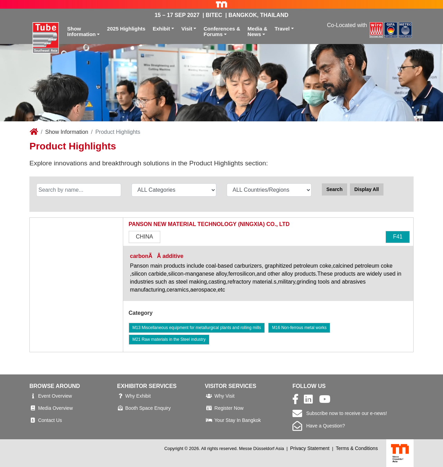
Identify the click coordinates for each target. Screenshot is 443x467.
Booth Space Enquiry (148, 408)
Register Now (229, 408)
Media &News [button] (257, 31)
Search (334, 189)
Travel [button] (282, 29)
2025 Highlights (126, 29)
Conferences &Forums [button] (222, 31)
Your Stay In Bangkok (238, 420)
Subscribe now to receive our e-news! (339, 413)
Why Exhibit (138, 396)
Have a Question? (318, 426)
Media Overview (55, 408)
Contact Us (50, 420)
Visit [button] (186, 29)
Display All (366, 189)
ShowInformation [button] (81, 31)
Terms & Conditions (357, 448)
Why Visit (225, 396)
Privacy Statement (309, 448)
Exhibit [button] (161, 29)
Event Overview (55, 396)
